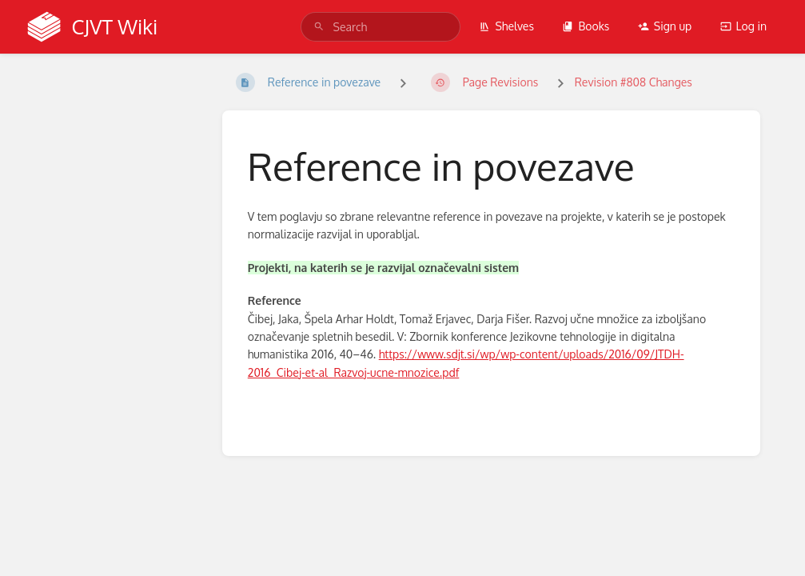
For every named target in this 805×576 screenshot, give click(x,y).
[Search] (319, 27)
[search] (380, 27)
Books (585, 26)
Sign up (664, 26)
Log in (743, 26)
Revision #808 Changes (633, 82)
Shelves (506, 26)
